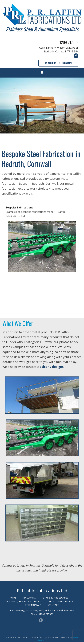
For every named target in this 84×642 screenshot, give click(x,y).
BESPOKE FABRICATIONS (59, 601)
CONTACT (53, 605)
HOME (13, 597)
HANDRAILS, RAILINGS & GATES (22, 601)
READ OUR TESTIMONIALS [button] (58, 63)
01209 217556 (68, 42)
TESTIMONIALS (33, 605)
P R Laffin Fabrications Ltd (42, 591)
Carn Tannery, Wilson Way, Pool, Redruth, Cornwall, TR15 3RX (58, 49)
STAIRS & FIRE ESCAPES (55, 597)
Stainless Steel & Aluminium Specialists (42, 29)
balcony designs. (52, 367)
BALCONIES (29, 597)
